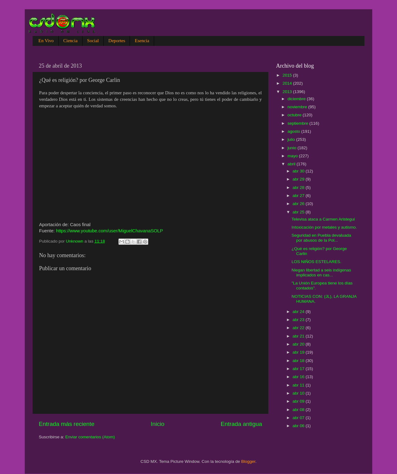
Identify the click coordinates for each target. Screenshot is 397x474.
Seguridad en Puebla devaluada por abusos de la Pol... (321, 238)
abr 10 (299, 393)
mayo (293, 156)
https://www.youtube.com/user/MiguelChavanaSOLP (109, 230)
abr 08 (299, 409)
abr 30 (299, 171)
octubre (295, 115)
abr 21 (299, 336)
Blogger (248, 461)
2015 (288, 75)
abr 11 (299, 385)
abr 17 (299, 368)
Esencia (142, 40)
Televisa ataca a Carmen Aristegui (323, 219)
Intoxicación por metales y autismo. (324, 227)
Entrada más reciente (67, 424)
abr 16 (299, 376)
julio (292, 139)
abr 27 (299, 195)
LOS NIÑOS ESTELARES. (316, 261)
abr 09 (299, 401)
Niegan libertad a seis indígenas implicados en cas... (321, 272)
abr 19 (299, 352)
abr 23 (299, 319)
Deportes (116, 40)
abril (292, 164)
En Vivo (46, 40)
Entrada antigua (241, 424)
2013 (288, 91)
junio (292, 147)
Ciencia (70, 40)
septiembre (299, 123)
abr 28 (299, 187)
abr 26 (299, 203)
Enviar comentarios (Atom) (90, 437)
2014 (288, 83)
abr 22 (299, 327)
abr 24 (299, 311)
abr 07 (299, 417)
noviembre (298, 107)
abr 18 (299, 360)
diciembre (297, 98)
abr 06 (299, 425)
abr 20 (299, 344)
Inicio (157, 424)
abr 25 (299, 212)
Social (93, 40)
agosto (294, 131)
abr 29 (299, 179)
